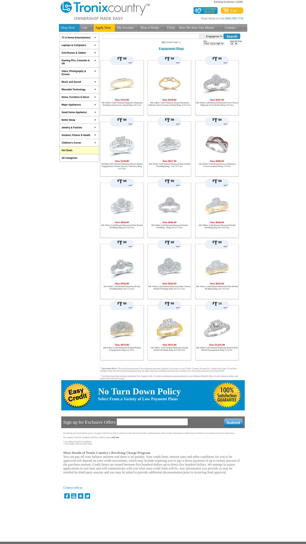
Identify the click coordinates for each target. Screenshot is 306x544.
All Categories (69, 158)
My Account (125, 27)
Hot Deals (67, 150)
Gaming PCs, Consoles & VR (79, 62)
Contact (230, 27)
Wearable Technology (79, 89)
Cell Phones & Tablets (79, 52)
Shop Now (68, 27)
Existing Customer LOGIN (228, 2)
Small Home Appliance (79, 112)
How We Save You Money (196, 27)
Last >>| (177, 42)
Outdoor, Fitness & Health (79, 135)
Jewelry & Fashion (79, 127)
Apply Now (103, 27)
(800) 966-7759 (234, 18)
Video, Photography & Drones (79, 73)
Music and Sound (79, 82)
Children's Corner (79, 142)
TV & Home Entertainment (79, 37)
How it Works (150, 27)
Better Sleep (79, 120)
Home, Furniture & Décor (79, 97)
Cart (233, 11)
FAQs (171, 27)
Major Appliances (79, 104)
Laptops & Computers (79, 45)
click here (115, 437)
